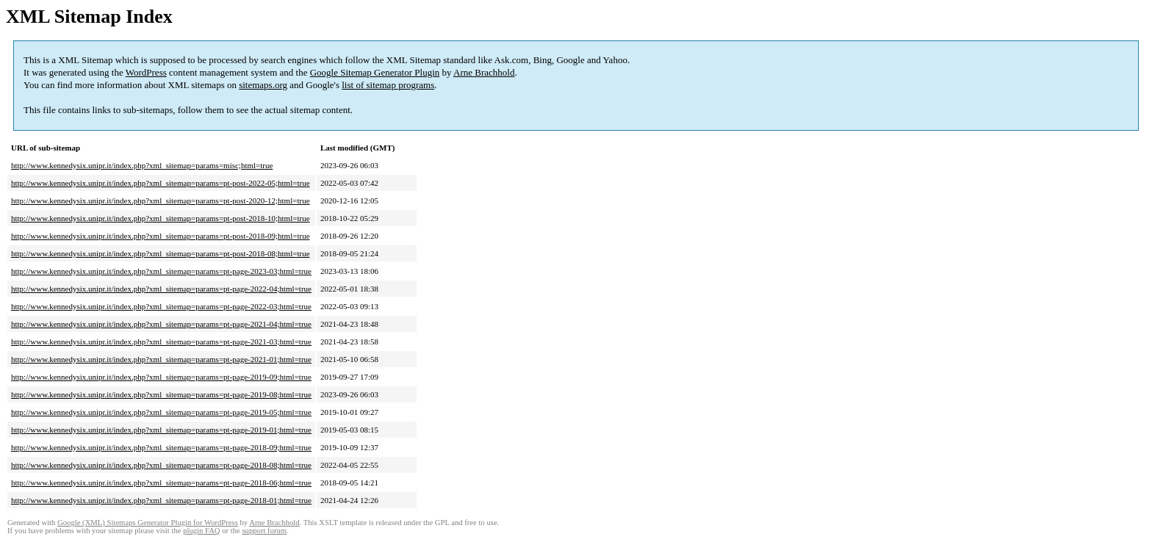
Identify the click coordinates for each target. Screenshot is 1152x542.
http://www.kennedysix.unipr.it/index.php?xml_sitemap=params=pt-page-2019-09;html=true (161, 376)
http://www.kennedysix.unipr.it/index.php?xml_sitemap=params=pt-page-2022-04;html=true (161, 288)
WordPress (146, 72)
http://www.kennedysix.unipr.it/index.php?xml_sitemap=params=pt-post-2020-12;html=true (160, 200)
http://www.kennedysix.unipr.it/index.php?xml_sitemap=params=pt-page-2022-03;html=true (161, 306)
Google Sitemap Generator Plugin (375, 72)
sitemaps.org (263, 84)
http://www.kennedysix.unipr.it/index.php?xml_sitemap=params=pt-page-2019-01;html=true (161, 429)
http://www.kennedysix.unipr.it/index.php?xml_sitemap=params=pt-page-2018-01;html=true (161, 500)
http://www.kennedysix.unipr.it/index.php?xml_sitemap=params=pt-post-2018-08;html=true (160, 253)
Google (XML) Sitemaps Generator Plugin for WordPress (147, 522)
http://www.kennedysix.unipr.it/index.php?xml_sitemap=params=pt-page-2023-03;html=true (161, 271)
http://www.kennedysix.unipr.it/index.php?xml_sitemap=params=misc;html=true (142, 165)
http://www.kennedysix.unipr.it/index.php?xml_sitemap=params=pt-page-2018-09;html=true (161, 447)
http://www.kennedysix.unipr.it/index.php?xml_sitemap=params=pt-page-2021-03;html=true (161, 341)
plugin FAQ (201, 531)
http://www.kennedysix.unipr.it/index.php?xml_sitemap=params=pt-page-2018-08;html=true (161, 464)
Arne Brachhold (483, 72)
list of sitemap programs (388, 84)
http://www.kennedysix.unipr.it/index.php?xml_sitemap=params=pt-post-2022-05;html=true (160, 182)
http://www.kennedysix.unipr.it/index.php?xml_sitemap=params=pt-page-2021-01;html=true (161, 359)
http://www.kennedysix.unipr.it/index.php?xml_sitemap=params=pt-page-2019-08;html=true (161, 394)
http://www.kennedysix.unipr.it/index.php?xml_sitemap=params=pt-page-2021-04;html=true (161, 323)
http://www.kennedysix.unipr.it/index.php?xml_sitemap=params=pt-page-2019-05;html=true (161, 412)
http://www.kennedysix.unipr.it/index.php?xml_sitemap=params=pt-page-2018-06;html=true (161, 482)
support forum (264, 531)
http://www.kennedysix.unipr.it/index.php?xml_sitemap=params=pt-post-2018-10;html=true (160, 218)
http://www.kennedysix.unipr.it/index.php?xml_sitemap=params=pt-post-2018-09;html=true (160, 235)
